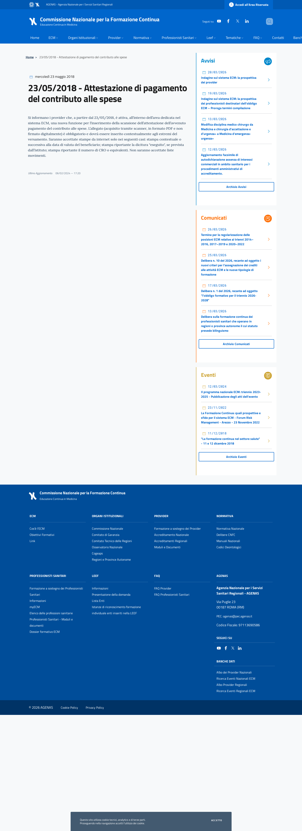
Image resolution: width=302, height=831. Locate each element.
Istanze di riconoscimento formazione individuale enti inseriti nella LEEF (116, 610)
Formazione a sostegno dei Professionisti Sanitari (56, 591)
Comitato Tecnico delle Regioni (112, 541)
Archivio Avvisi (236, 186)
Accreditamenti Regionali (170, 541)
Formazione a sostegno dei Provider (177, 528)
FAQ (157, 575)
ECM (33, 516)
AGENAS (222, 575)
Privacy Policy (95, 707)
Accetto (216, 820)
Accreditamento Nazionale (171, 534)
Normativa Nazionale (230, 528)
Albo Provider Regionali (231, 684)
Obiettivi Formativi (42, 534)
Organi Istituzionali (107, 516)
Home (30, 57)
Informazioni (38, 600)
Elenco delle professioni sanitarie (51, 613)
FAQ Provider (162, 588)
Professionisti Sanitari (48, 575)
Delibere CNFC (225, 534)
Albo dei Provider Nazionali (234, 672)
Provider (161, 516)
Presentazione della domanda (111, 594)
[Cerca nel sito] (268, 21)
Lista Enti (98, 600)
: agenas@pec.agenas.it (234, 616)
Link (32, 541)
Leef (95, 575)
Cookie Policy (69, 707)
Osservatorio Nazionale (107, 547)
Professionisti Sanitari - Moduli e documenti (51, 622)
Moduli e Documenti (167, 547)
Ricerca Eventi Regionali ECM (235, 691)
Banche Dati (225, 661)
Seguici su (224, 638)
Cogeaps (97, 553)
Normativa (224, 516)
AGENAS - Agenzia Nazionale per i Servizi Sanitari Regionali (79, 4)
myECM (35, 607)
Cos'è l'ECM (37, 528)
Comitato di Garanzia (105, 534)
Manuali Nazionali (228, 541)
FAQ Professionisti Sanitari (171, 594)
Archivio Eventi (236, 456)
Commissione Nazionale (107, 528)
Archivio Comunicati (236, 344)
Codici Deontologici (228, 547)
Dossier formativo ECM (45, 631)
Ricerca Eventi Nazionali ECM (235, 678)
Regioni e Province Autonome (111, 559)
